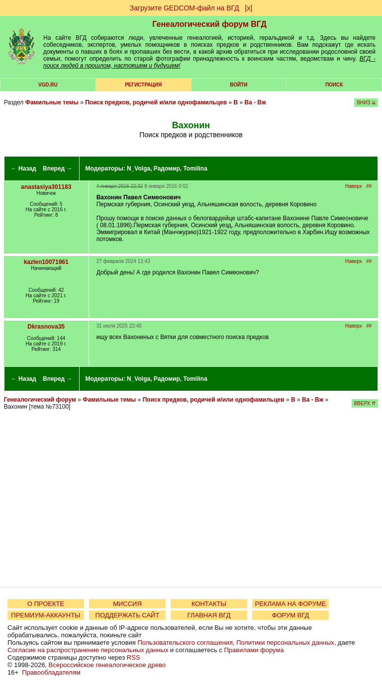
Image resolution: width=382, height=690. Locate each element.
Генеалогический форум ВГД (209, 24)
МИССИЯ (127, 603)
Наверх (353, 186)
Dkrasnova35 (46, 326)
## (369, 186)
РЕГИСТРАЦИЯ (143, 84)
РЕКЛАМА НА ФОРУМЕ (290, 603)
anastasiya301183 (46, 186)
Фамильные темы (52, 102)
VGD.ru (48, 84)
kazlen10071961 (46, 262)
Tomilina (195, 168)
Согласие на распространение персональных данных (87, 650)
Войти (238, 84)
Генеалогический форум (40, 399)
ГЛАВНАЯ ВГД (209, 615)
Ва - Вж (255, 102)
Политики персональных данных (285, 642)
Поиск (334, 84)
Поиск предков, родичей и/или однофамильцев (156, 102)
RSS (133, 657)
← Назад (23, 168)
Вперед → (58, 168)
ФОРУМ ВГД (290, 615)
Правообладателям (51, 672)
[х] (248, 8)
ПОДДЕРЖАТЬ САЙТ (128, 615)
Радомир (167, 168)
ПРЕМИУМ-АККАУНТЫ (45, 615)
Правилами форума (254, 650)
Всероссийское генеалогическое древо (107, 665)
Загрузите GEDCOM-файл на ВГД (184, 8)
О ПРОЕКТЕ (45, 603)
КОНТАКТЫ (208, 603)
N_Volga (138, 168)
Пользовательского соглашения (185, 642)
